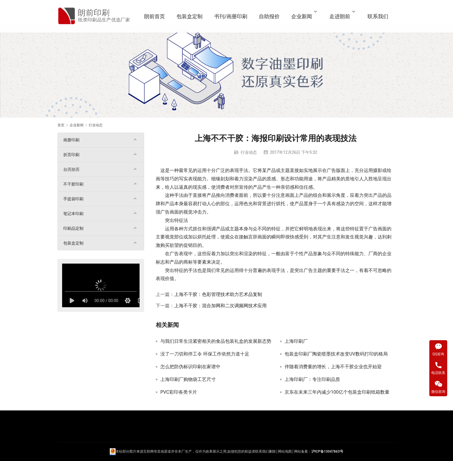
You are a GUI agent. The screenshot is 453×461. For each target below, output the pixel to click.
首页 (60, 125)
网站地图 (285, 451)
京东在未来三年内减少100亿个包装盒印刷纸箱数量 (337, 392)
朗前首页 (154, 16)
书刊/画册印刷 (230, 16)
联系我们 (377, 16)
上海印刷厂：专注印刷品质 (312, 379)
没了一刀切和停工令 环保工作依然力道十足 (204, 354)
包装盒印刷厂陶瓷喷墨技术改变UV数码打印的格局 (336, 354)
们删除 (271, 451)
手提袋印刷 (73, 199)
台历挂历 (71, 169)
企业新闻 (301, 16)
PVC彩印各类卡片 (178, 392)
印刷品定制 (73, 228)
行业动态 (249, 152)
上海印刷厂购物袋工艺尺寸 (188, 379)
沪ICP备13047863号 (327, 451)
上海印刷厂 (296, 341)
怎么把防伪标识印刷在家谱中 (190, 366)
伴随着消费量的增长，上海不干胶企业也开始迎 (333, 366)
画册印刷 (71, 140)
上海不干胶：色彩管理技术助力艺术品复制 (218, 294)
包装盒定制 (190, 16)
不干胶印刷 (73, 184)
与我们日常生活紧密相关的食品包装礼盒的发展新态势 (215, 341)
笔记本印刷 (73, 213)
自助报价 (269, 16)
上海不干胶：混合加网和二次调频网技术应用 (220, 305)
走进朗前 (339, 16)
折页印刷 (71, 154)
